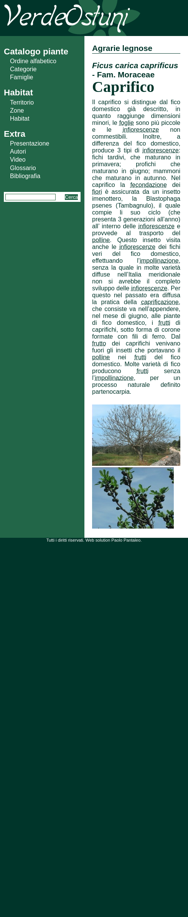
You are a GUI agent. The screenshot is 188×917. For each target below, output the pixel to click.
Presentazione (29, 143)
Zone (17, 110)
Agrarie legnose (122, 48)
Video (18, 159)
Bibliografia (25, 176)
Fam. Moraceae (126, 74)
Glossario (23, 168)
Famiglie (21, 77)
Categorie (23, 69)
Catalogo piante (36, 51)
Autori (18, 151)
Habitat (20, 118)
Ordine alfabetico (33, 61)
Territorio (22, 102)
